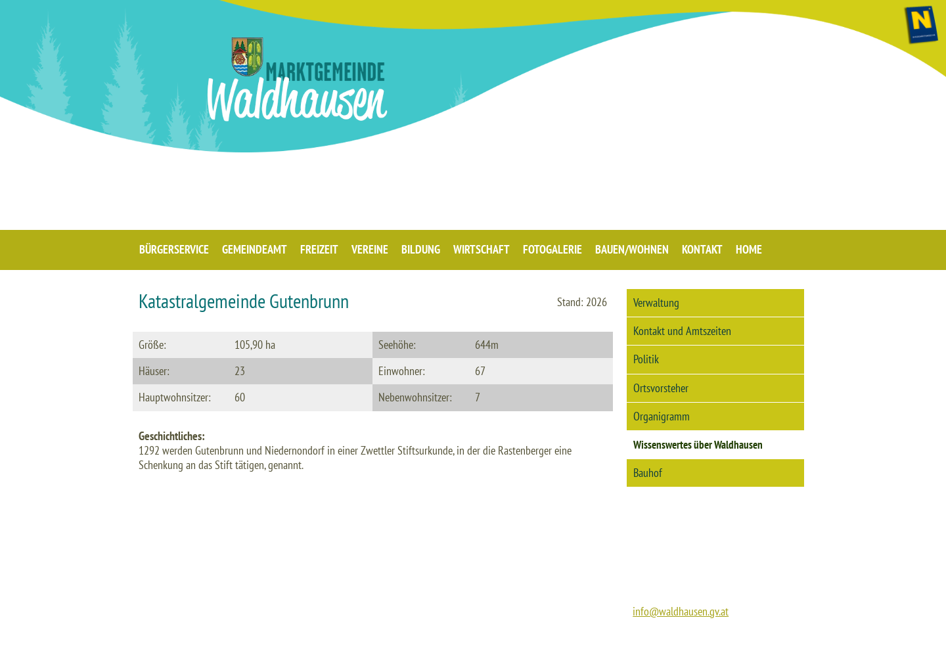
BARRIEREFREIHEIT (765, 637)
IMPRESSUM (627, 637)
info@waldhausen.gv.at (681, 611)
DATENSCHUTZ (690, 637)
